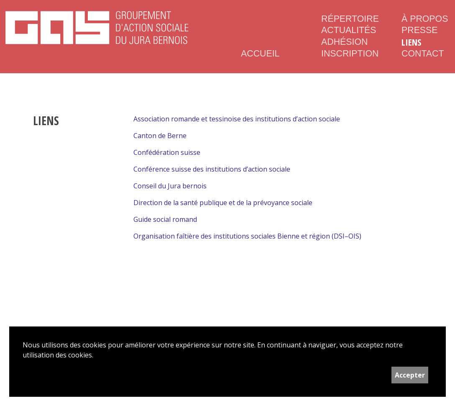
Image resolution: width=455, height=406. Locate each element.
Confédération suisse (166, 152)
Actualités (348, 30)
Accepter (410, 375)
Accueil (260, 54)
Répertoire (348, 19)
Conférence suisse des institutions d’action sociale (211, 169)
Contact (422, 54)
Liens (411, 42)
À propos (424, 19)
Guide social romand (165, 219)
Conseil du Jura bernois (170, 185)
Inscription (348, 54)
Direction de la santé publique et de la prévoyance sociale (222, 202)
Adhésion (344, 42)
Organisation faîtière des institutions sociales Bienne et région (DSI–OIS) (247, 236)
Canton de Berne (160, 135)
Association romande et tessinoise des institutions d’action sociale (236, 118)
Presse (419, 30)
